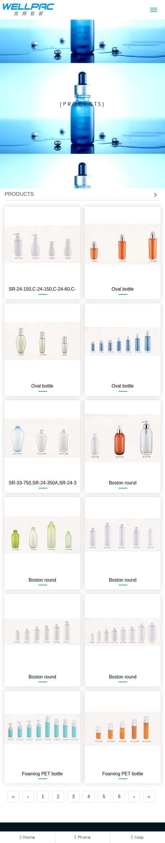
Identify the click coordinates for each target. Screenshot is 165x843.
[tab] (82, 194)
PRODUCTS (81, 194)
